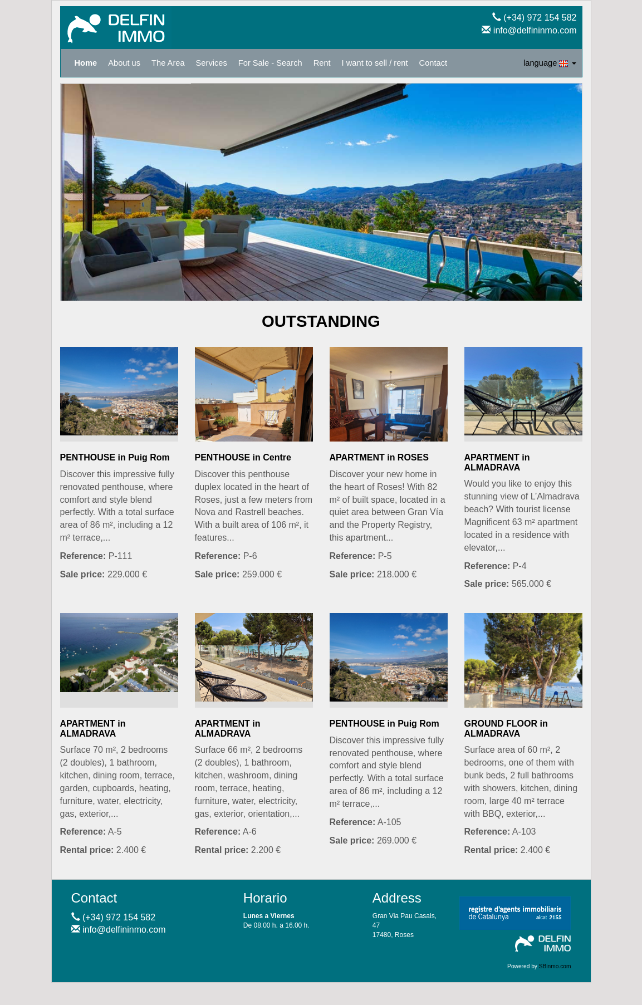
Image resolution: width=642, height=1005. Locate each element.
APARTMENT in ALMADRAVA (497, 462)
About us (124, 62)
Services (211, 62)
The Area (167, 62)
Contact (433, 62)
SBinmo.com (555, 966)
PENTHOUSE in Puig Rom (115, 457)
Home (86, 62)
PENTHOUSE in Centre (243, 457)
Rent (322, 62)
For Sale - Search (270, 62)
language (549, 63)
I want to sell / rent (375, 62)
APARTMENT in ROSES (379, 457)
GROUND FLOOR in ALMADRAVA (506, 728)
